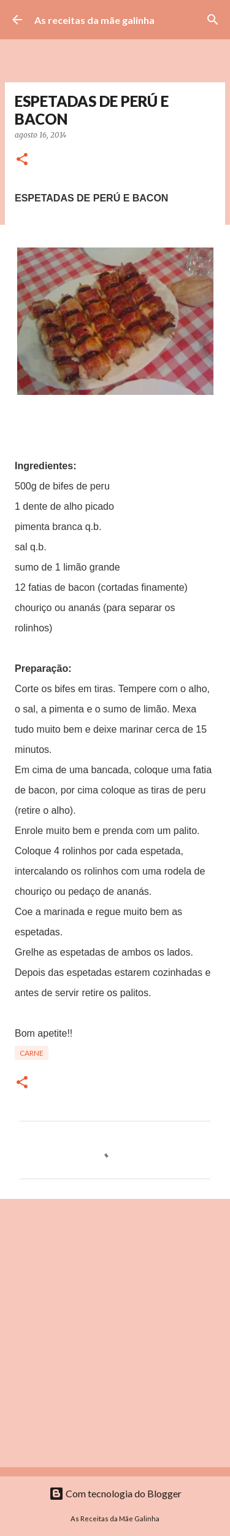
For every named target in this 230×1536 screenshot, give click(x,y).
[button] (22, 160)
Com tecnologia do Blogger (115, 1493)
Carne (32, 1053)
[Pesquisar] (212, 19)
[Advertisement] (115, 1332)
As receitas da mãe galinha (94, 20)
